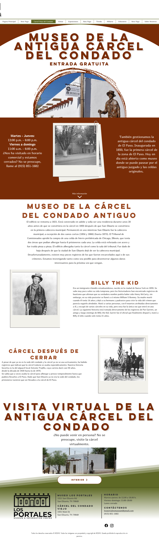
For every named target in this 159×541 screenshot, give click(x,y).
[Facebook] (106, 525)
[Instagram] (112, 525)
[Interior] (79, 480)
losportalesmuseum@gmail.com (119, 510)
